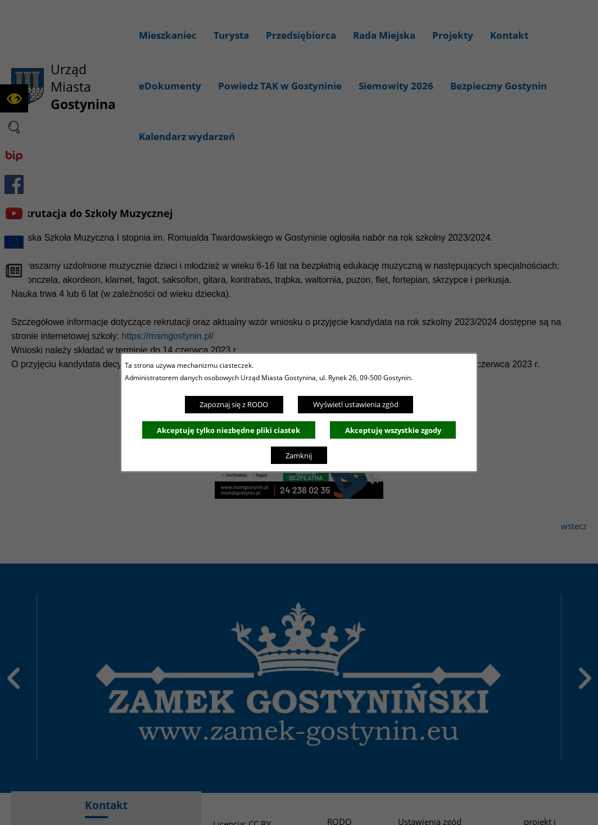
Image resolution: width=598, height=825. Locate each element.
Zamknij (299, 455)
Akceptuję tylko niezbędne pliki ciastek (228, 430)
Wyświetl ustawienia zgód (355, 404)
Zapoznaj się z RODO (234, 404)
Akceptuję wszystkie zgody (393, 430)
